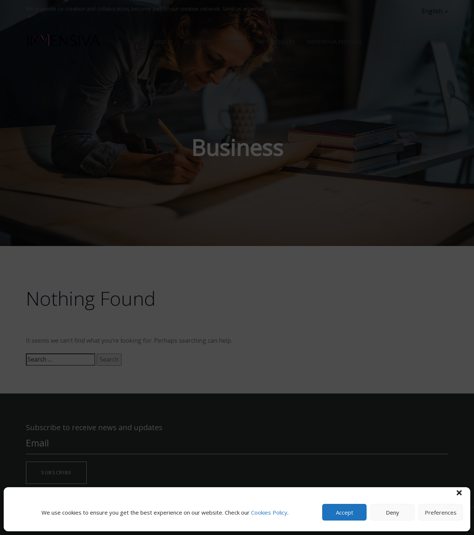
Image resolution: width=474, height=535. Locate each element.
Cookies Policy (269, 512)
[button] (459, 492)
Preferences (441, 512)
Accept (344, 512)
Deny (392, 512)
